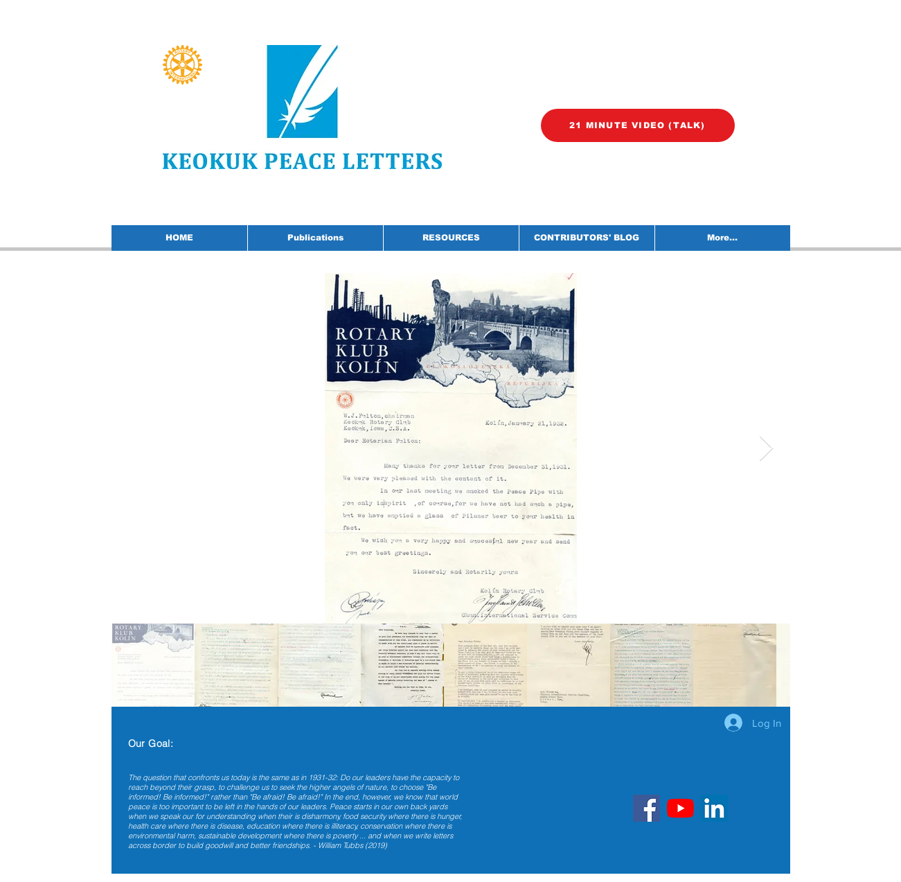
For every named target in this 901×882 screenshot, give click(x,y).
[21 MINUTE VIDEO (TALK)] (638, 125)
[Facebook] (646, 808)
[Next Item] (766, 448)
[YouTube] (680, 808)
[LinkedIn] (714, 808)
